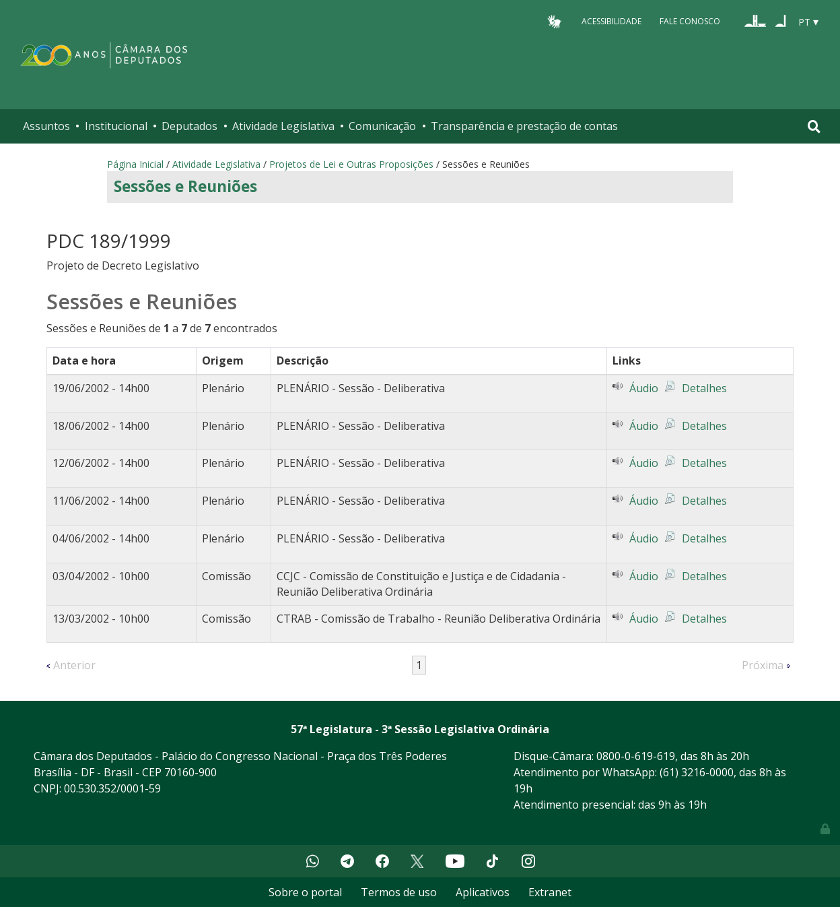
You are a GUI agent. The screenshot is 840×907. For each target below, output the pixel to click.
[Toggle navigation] (814, 126)
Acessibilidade (611, 21)
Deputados (189, 126)
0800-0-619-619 (635, 756)
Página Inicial (135, 164)
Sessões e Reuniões (185, 186)
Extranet (549, 892)
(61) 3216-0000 (697, 772)
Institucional (116, 126)
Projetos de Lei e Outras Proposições (351, 164)
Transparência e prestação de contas (524, 126)
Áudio (643, 388)
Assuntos (46, 126)
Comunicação (382, 126)
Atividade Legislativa (283, 126)
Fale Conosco (690, 21)
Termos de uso (399, 892)
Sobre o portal (305, 892)
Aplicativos (483, 892)
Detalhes (704, 388)
